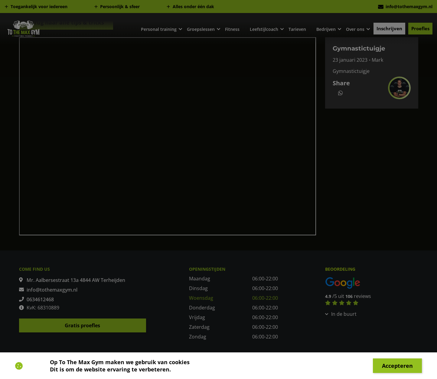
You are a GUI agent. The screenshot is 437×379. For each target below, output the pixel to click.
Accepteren (397, 365)
